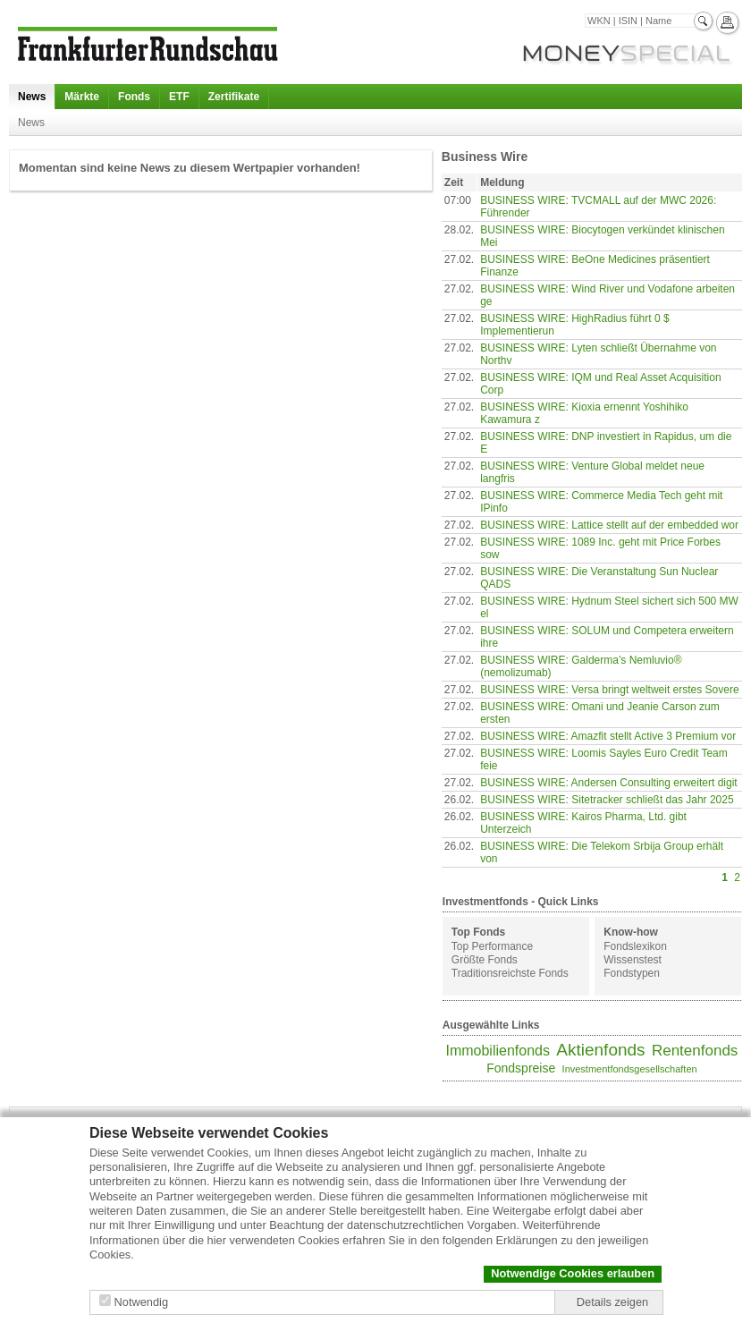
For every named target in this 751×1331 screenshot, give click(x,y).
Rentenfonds (695, 1050)
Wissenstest (632, 960)
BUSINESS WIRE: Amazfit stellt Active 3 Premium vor (608, 736)
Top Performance (492, 946)
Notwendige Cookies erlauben (572, 1273)
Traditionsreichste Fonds (510, 973)
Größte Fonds (484, 960)
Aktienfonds (600, 1049)
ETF (179, 96)
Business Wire (484, 156)
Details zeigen (612, 1302)
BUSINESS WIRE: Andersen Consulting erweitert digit (608, 782)
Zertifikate (233, 96)
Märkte (81, 96)
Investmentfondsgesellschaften (629, 1069)
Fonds (134, 96)
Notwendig (141, 1302)
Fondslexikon (635, 946)
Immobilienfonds (497, 1050)
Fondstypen (631, 973)
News (32, 96)
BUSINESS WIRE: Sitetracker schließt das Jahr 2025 (606, 799)
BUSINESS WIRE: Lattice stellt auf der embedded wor (609, 525)
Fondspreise (520, 1068)
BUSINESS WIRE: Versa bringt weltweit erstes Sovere (609, 689)
